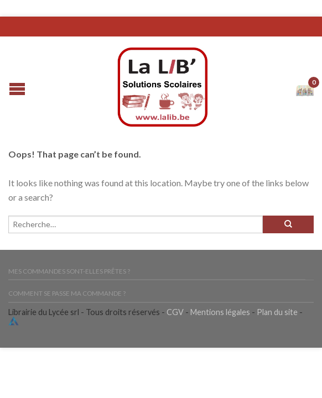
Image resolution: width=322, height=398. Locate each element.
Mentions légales (220, 312)
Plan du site (277, 312)
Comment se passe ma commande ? (67, 293)
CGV (175, 312)
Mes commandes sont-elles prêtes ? (69, 271)
